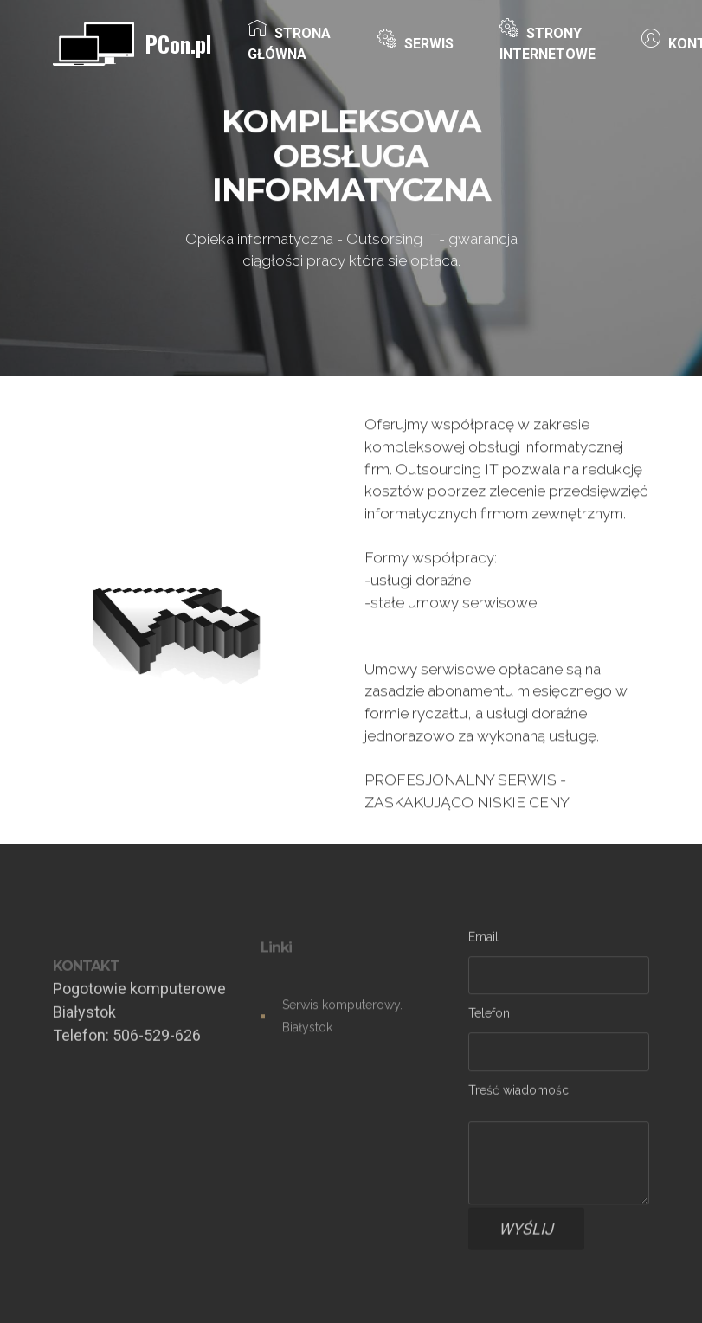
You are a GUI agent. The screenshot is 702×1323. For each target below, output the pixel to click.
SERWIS (415, 43)
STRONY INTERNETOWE (547, 42)
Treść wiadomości (519, 1093)
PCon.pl (178, 44)
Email (483, 939)
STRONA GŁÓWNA (289, 42)
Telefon (489, 1016)
